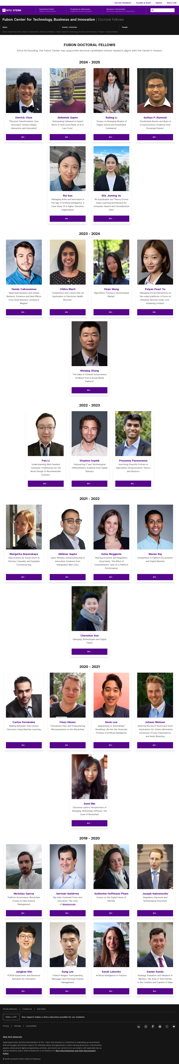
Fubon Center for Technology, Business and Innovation (49, 19)
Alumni (159, 3)
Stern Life (172, 3)
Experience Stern (15, 32)
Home (4, 32)
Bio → (23, 137)
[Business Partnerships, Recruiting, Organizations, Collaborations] (124, 10)
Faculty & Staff (143, 3)
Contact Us (27, 1009)
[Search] (153, 10)
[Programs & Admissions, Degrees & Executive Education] (85, 10)
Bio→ (67, 577)
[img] (24, 92)
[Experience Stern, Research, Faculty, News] (51, 10)
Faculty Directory (10, 1009)
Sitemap (17, 1026)
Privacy (6, 1026)
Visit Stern (41, 1009)
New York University (12, 1037)
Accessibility (31, 1026)
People (125, 27)
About (5, 27)
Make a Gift (11, 1017)
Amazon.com (69, 904)
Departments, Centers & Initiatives (42, 32)
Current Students (122, 3)
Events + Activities (69, 27)
